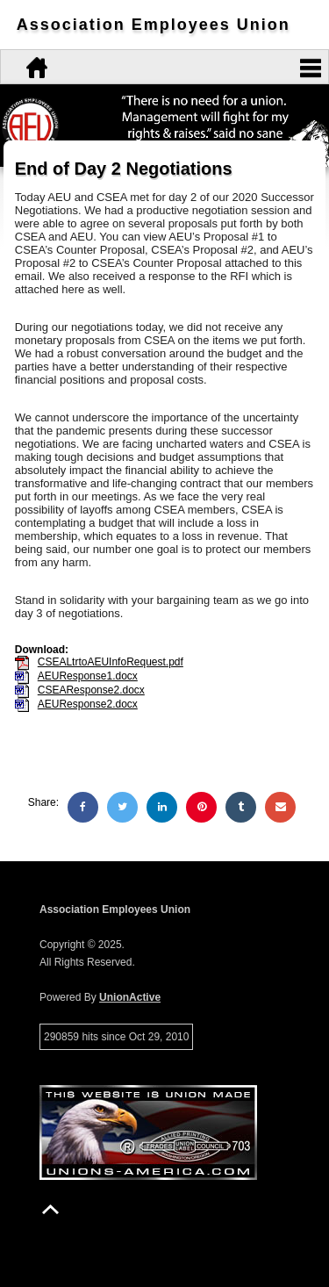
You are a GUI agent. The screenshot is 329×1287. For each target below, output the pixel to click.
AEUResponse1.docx (88, 676)
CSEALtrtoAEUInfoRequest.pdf (110, 662)
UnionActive (130, 997)
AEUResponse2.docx (88, 704)
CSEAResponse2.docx (91, 690)
